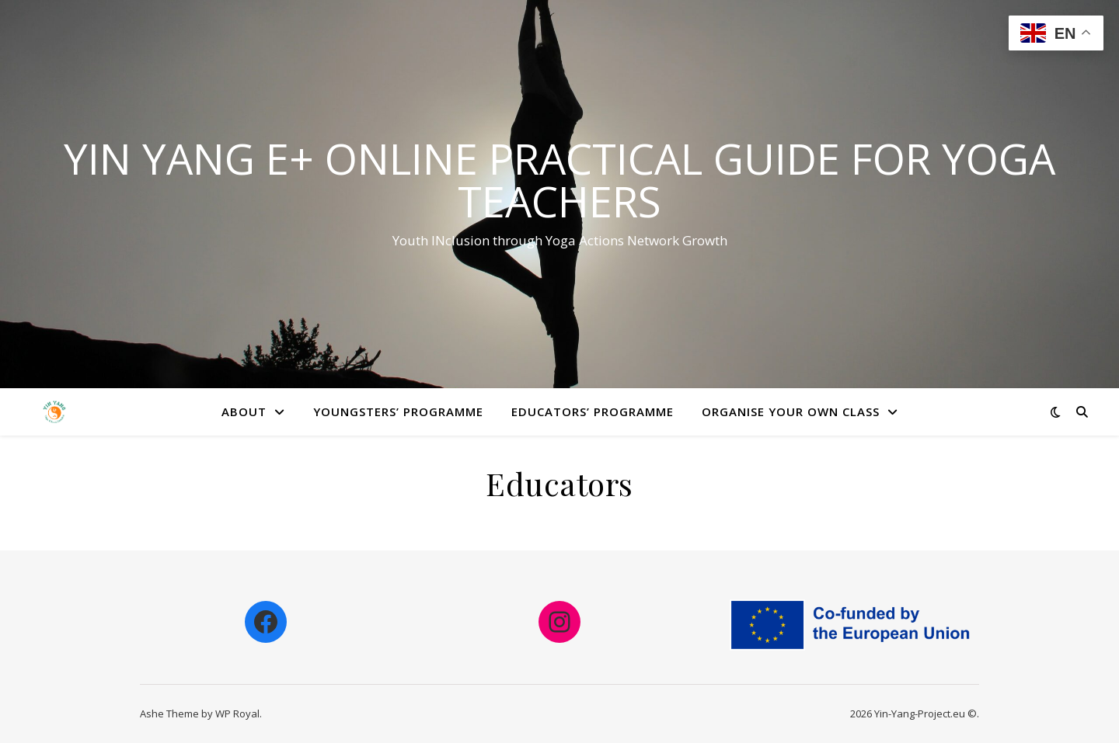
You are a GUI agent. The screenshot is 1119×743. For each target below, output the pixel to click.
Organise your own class (791, 411)
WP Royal (237, 713)
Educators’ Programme (592, 411)
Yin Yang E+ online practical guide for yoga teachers (559, 179)
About (244, 411)
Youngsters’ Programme (398, 411)
